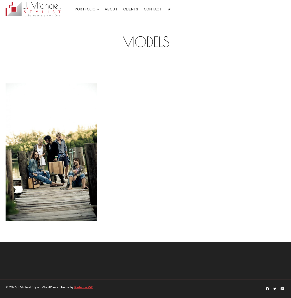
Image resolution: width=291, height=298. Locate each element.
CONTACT (153, 9)
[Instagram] (282, 288)
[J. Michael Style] (33, 9)
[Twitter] (275, 288)
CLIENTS (130, 9)
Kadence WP (83, 287)
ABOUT (111, 9)
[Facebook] (267, 288)
